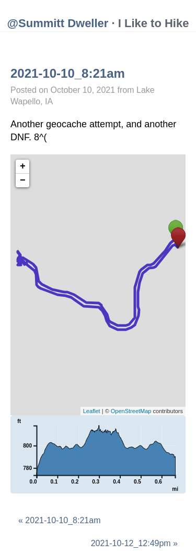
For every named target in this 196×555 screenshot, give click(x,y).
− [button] (23, 180)
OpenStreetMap (131, 411)
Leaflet (91, 411)
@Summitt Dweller (58, 23)
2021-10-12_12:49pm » (134, 543)
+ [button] (23, 166)
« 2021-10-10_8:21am (59, 520)
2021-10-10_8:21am (67, 73)
